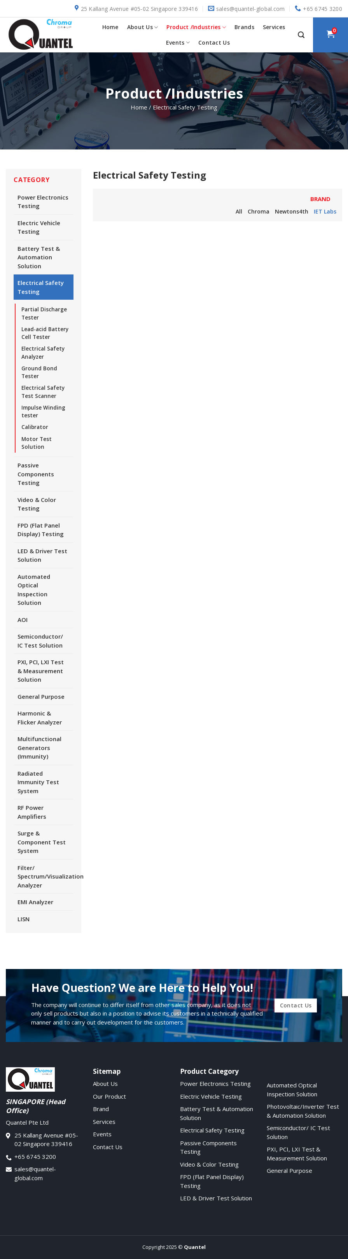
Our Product (109, 1096)
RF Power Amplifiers (31, 812)
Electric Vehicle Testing (38, 227)
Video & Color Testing (36, 504)
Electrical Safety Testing (40, 287)
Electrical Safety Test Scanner (43, 391)
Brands (244, 27)
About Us (142, 27)
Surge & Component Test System (41, 841)
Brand (101, 1109)
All (239, 211)
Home (110, 27)
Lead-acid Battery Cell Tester (44, 333)
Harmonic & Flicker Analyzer (39, 717)
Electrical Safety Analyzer (43, 352)
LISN (23, 919)
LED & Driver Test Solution (42, 555)
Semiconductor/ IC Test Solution (40, 640)
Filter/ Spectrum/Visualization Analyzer (45, 876)
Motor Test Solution (36, 443)
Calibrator (34, 427)
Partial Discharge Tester (44, 313)
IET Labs (325, 211)
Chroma (258, 211)
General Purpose (41, 696)
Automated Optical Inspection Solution (33, 590)
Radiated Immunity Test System (38, 782)
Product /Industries (196, 27)
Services (274, 27)
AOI (22, 619)
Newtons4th (291, 211)
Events (178, 43)
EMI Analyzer (35, 902)
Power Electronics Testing (42, 201)
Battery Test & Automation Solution (38, 257)
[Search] (301, 35)
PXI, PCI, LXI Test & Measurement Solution (40, 670)
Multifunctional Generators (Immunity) (39, 747)
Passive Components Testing (35, 473)
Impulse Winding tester (43, 411)
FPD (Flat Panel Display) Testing (40, 529)
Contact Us (214, 42)
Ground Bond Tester (39, 372)
